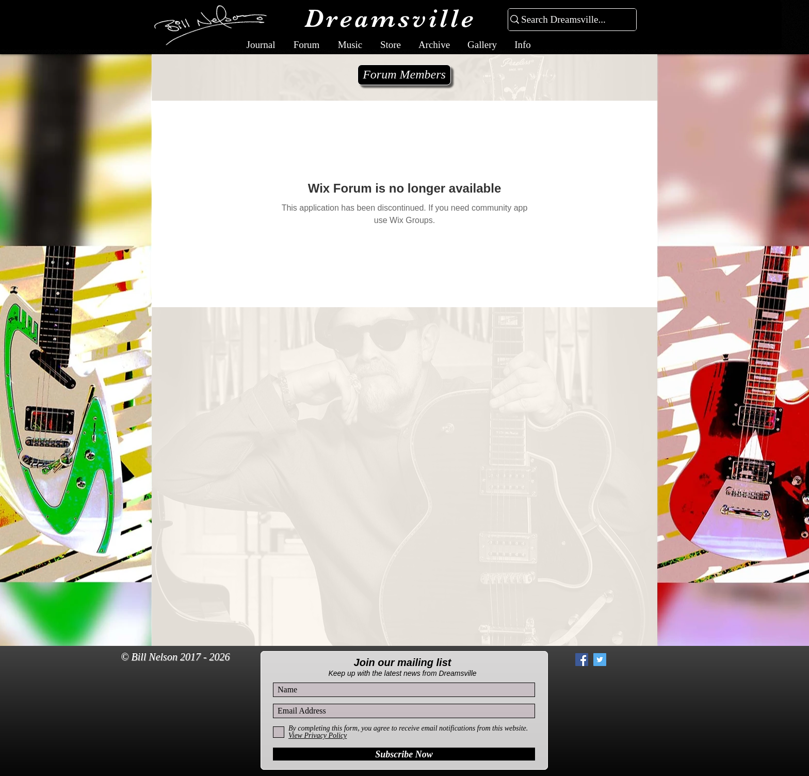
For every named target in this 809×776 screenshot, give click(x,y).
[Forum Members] (404, 75)
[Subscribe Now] (404, 754)
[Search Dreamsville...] (567, 20)
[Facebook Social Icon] (581, 659)
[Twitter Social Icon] (599, 659)
